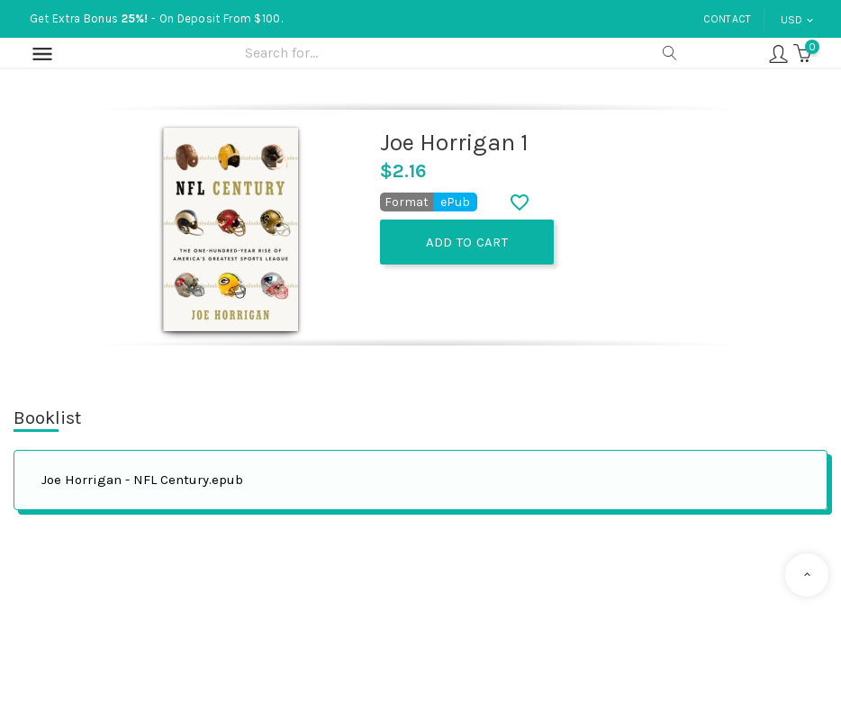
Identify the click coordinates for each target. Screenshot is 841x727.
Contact (727, 19)
